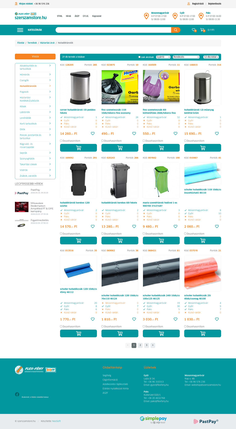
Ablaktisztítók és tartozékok (28, 67)
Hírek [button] (68, 16)
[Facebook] (17, 394)
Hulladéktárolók (28, 86)
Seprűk (23, 153)
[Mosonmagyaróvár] (146, 17)
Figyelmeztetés (39, 220)
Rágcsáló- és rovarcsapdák (27, 145)
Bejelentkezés (214, 4)
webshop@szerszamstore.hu (206, 385)
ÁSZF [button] (77, 16)
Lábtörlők (25, 112)
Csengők (24, 80)
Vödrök (24, 170)
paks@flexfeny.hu (160, 401)
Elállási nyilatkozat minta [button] (116, 389)
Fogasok (24, 92)
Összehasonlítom (71, 141)
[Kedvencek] (93, 134)
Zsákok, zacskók (28, 176)
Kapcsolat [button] (96, 16)
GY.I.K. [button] (86, 16)
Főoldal (20, 43)
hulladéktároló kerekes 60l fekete (119, 203)
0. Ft (211, 30)
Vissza (35, 56)
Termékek (32, 43)
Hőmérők (25, 75)
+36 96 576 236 (41, 4)
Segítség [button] (107, 376)
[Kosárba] (78, 148)
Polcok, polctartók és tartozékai (30, 137)
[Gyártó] (163, 57)
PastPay (35, 189)
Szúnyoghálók (27, 159)
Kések (23, 107)
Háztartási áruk (47, 43)
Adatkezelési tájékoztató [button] (115, 384)
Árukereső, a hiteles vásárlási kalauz (35, 397)
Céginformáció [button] (110, 380)
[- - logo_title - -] (153, 345)
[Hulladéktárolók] (31, 16)
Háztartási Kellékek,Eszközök (29, 99)
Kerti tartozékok (28, 124)
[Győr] (175, 17)
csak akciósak (147, 57)
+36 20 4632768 (156, 398)
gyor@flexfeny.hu (160, 385)
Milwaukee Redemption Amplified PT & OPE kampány (42, 207)
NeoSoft (56, 421)
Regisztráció (198, 4)
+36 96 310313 (156, 382)
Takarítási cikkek (28, 165)
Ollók (22, 130)
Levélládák (25, 118)
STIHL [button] (59, 16)
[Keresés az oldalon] (113, 30)
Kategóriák (28, 30)
